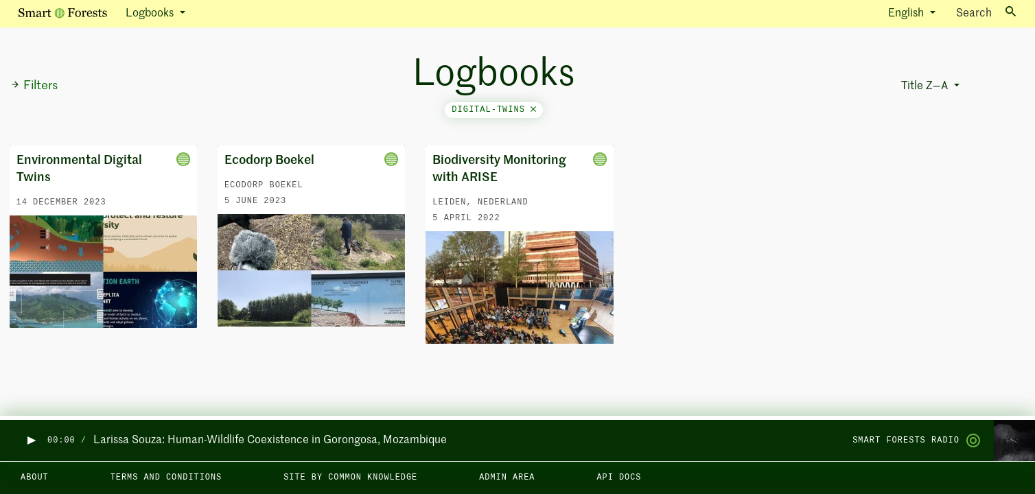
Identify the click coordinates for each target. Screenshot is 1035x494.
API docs (618, 477)
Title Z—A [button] (926, 86)
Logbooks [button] (151, 13)
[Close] (533, 110)
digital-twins (494, 110)
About (35, 477)
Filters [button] (34, 86)
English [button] (907, 13)
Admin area (507, 477)
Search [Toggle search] (986, 12)
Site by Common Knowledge (350, 477)
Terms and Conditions (166, 477)
